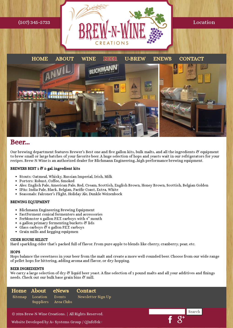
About (65, 59)
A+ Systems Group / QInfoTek (77, 322)
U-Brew (135, 59)
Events (60, 297)
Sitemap (20, 297)
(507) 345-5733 (34, 22)
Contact (191, 59)
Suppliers (40, 302)
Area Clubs (63, 302)
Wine (88, 59)
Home (40, 59)
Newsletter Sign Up (94, 297)
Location (204, 22)
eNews (162, 59)
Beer (110, 59)
